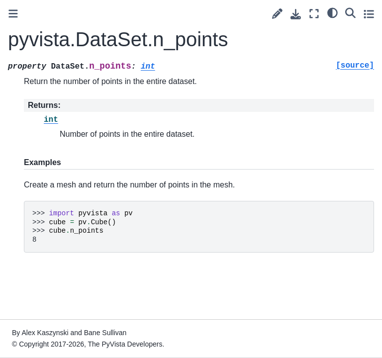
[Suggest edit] (277, 13)
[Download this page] (295, 14)
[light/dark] (332, 12)
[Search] (350, 12)
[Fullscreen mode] (314, 13)
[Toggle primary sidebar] (13, 13)
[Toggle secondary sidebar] (369, 13)
